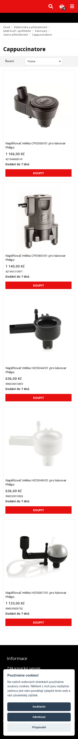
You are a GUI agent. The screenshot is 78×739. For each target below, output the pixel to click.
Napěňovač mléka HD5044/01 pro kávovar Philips (36, 370)
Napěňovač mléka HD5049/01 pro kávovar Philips (36, 482)
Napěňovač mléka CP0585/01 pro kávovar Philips (35, 257)
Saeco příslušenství (15, 34)
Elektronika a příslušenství (30, 27)
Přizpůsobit (39, 727)
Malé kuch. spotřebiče (17, 31)
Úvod (6, 27)
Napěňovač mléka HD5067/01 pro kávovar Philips (36, 594)
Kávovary (41, 31)
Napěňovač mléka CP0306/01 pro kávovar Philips (35, 145)
